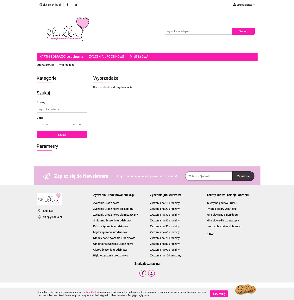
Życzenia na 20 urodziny (165, 208)
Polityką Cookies (90, 292)
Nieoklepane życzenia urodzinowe (114, 238)
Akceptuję (219, 293)
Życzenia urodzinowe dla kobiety (113, 208)
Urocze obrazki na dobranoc (224, 226)
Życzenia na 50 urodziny (165, 226)
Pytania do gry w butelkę (222, 208)
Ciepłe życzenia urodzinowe (110, 249)
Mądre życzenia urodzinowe (110, 232)
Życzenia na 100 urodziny (165, 255)
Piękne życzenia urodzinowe (110, 255)
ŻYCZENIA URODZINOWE (106, 57)
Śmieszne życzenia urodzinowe (112, 220)
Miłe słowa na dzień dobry (222, 214)
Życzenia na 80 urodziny (165, 243)
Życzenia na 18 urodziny (165, 203)
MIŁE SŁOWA (139, 57)
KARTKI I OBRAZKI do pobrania (61, 57)
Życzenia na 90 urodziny (165, 249)
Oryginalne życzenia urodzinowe (113, 243)
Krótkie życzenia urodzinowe (110, 226)
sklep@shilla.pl (52, 217)
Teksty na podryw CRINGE (222, 203)
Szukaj (62, 134)
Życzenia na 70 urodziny (165, 238)
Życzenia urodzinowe (106, 203)
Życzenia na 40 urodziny (165, 220)
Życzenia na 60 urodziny (165, 232)
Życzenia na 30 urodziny (165, 214)
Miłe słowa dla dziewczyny (223, 220)
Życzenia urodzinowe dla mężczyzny (115, 214)
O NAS (210, 234)
